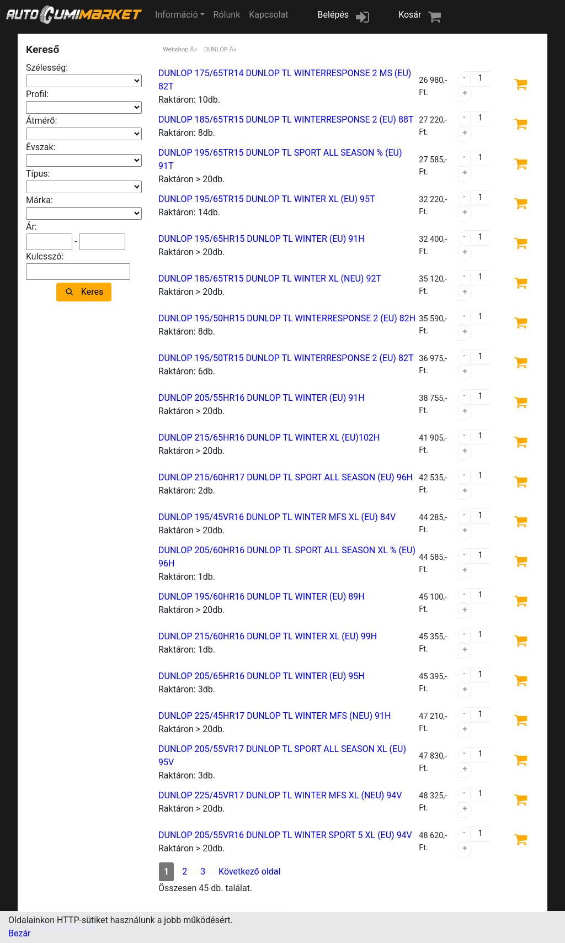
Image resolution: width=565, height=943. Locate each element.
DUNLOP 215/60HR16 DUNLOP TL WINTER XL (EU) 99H (267, 636)
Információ (176, 14)
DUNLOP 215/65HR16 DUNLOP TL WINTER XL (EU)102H (269, 437)
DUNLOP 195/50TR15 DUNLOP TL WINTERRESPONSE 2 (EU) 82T (285, 358)
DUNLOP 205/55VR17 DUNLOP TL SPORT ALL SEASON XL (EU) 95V (282, 755)
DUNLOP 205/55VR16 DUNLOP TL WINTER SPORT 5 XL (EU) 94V (285, 835)
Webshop (176, 49)
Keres (92, 292)
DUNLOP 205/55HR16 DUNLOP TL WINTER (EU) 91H (261, 398)
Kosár (409, 14)
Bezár (19, 933)
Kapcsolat (268, 14)
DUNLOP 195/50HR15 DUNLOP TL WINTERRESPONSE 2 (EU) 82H (286, 318)
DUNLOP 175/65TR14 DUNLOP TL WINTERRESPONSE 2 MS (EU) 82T (284, 80)
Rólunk (227, 14)
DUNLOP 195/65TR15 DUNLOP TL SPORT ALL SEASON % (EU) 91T (280, 159)
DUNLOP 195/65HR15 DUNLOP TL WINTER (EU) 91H (261, 239)
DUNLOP (216, 49)
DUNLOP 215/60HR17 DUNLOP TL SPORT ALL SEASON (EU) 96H (285, 477)
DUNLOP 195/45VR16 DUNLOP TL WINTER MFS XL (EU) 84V (277, 517)
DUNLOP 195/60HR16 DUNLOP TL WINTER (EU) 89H (261, 596)
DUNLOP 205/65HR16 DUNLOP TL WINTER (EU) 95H (261, 676)
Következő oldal (249, 871)
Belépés (333, 14)
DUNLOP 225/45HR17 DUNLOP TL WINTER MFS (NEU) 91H (274, 716)
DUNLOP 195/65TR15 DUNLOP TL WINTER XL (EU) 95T (266, 199)
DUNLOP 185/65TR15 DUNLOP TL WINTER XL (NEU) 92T (269, 278)
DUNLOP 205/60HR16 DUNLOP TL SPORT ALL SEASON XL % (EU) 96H (286, 557)
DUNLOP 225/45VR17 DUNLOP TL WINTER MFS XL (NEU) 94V (280, 795)
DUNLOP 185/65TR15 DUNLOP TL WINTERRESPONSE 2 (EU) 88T (285, 119)
